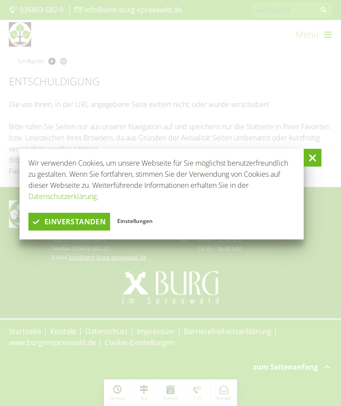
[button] (312, 158)
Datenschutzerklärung (62, 196)
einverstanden (69, 222)
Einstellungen (135, 221)
